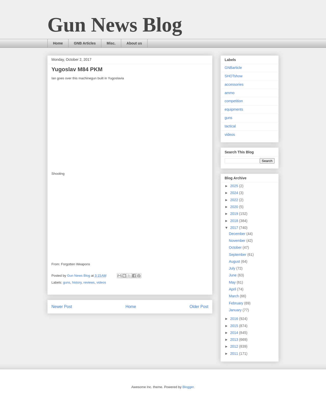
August (235, 261)
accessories (234, 84)
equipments (234, 109)
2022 (234, 200)
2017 (234, 228)
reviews (89, 282)
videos (101, 282)
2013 (234, 339)
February (236, 303)
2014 (234, 333)
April (233, 289)
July (232, 268)
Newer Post (61, 306)
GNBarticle (233, 68)
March (234, 296)
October (236, 247)
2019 (234, 214)
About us (134, 43)
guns (66, 282)
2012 (234, 346)
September (238, 255)
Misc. (111, 43)
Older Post (198, 306)
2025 (234, 186)
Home (58, 43)
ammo (230, 93)
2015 (234, 326)
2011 (234, 353)
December (237, 234)
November (237, 241)
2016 (234, 319)
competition (234, 101)
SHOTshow (233, 76)
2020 (234, 207)
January (236, 310)
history (77, 282)
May (233, 282)
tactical (230, 126)
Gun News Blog (114, 24)
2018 (234, 221)
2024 (234, 193)
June (233, 275)
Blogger (188, 387)
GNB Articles (85, 43)
